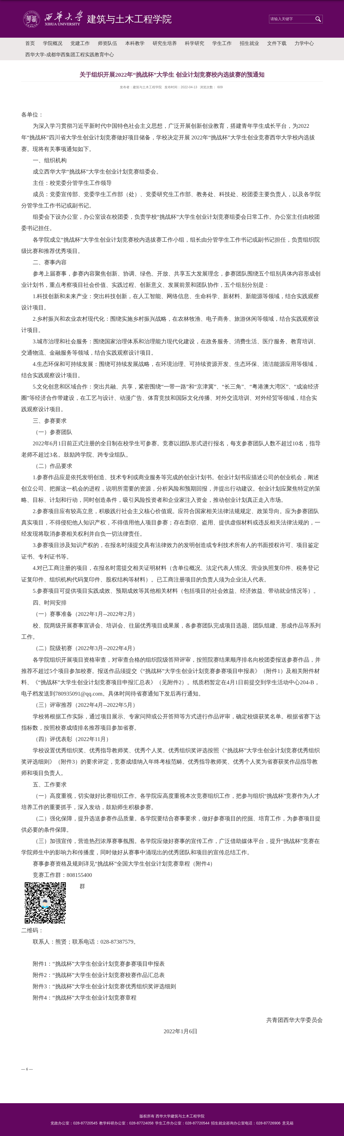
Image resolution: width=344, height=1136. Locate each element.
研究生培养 (165, 43)
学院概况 (52, 43)
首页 (30, 43)
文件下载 (276, 43)
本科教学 (135, 43)
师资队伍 (107, 43)
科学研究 (194, 43)
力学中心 (304, 43)
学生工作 (222, 43)
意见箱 (287, 1123)
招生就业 (249, 43)
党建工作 (80, 43)
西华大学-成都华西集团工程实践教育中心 (69, 54)
